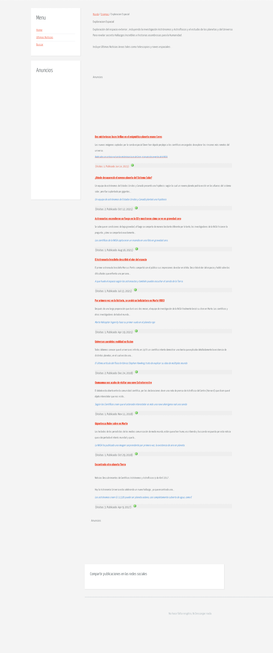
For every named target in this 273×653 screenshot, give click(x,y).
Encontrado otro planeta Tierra (110, 464)
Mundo (96, 14)
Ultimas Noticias (44, 37)
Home (39, 30)
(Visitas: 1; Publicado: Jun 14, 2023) (112, 166)
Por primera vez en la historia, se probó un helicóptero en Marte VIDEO (129, 300)
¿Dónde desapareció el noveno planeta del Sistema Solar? (123, 178)
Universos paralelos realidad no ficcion (114, 342)
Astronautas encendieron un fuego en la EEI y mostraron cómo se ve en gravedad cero (138, 219)
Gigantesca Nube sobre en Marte (111, 423)
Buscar (39, 44)
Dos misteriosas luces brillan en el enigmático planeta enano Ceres (128, 137)
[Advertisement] (55, 132)
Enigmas (105, 14)
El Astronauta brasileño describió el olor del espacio (121, 259)
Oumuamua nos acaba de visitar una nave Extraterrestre (123, 383)
